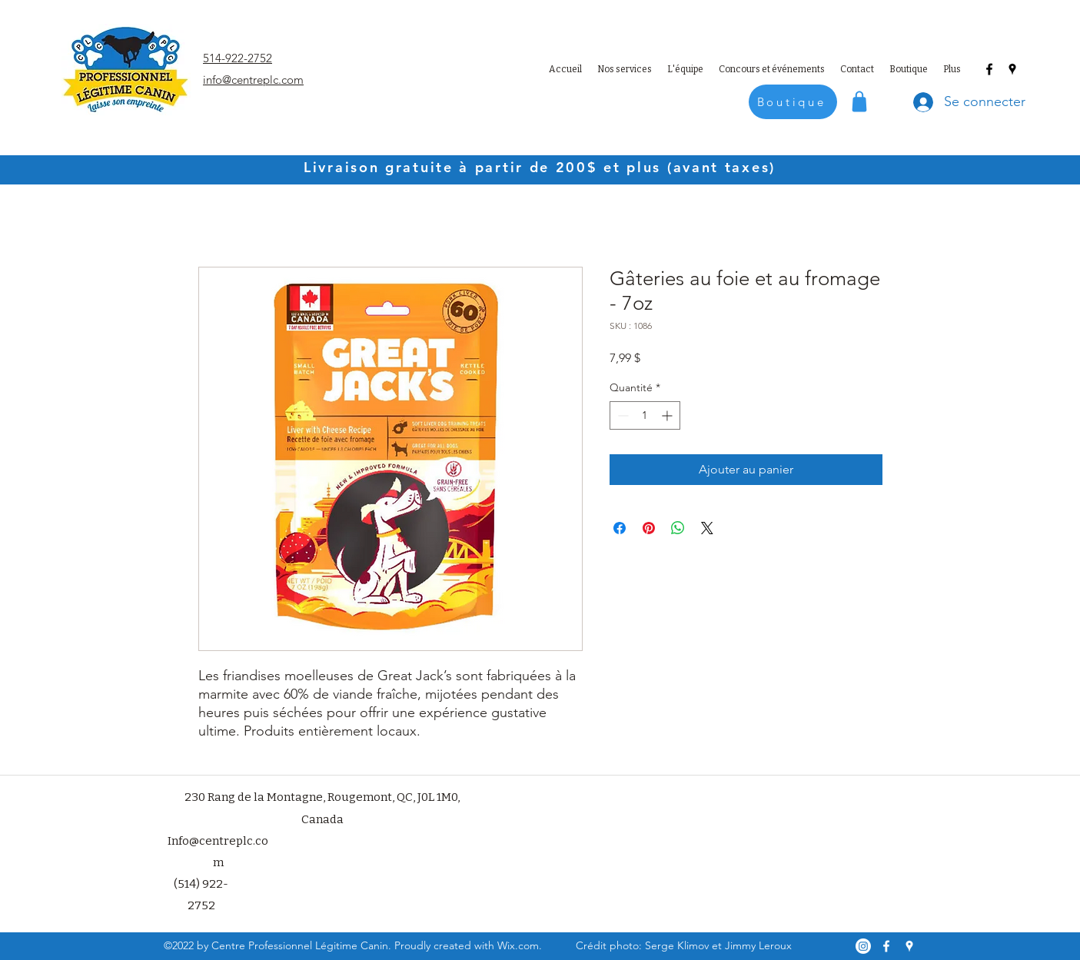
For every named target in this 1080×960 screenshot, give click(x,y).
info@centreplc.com (253, 79)
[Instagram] (863, 946)
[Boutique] (793, 102)
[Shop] (859, 101)
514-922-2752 (237, 58)
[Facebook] (989, 69)
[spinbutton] (645, 415)
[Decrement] (621, 415)
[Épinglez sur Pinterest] (649, 528)
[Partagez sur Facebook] (619, 528)
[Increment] (668, 415)
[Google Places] (1012, 69)
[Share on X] (707, 528)
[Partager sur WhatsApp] (678, 528)
